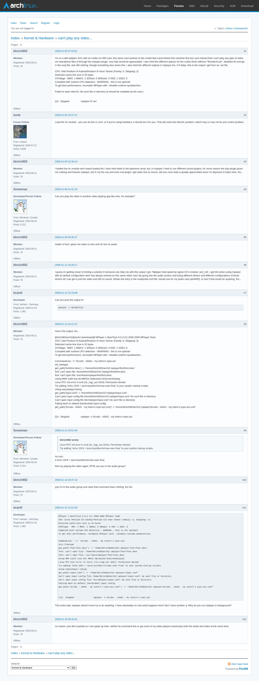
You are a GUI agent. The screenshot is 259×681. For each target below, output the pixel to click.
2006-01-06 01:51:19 (66, 189)
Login (57, 23)
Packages (163, 5)
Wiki (192, 5)
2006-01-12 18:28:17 (66, 265)
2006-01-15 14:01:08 (66, 507)
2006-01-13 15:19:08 (66, 292)
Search (34, 23)
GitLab (204, 5)
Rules (23, 23)
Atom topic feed (239, 664)
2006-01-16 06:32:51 (66, 619)
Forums (179, 5)
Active (228, 28)
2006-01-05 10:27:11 (66, 115)
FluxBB (243, 668)
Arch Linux (20, 5)
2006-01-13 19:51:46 (66, 430)
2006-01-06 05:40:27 (66, 237)
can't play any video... (75, 38)
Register (45, 23)
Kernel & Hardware (39, 38)
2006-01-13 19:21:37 (66, 324)
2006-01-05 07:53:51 (66, 51)
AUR (232, 5)
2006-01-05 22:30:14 (66, 161)
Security (219, 5)
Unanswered (240, 28)
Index (14, 23)
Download (247, 5)
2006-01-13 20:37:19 (66, 479)
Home (147, 5)
